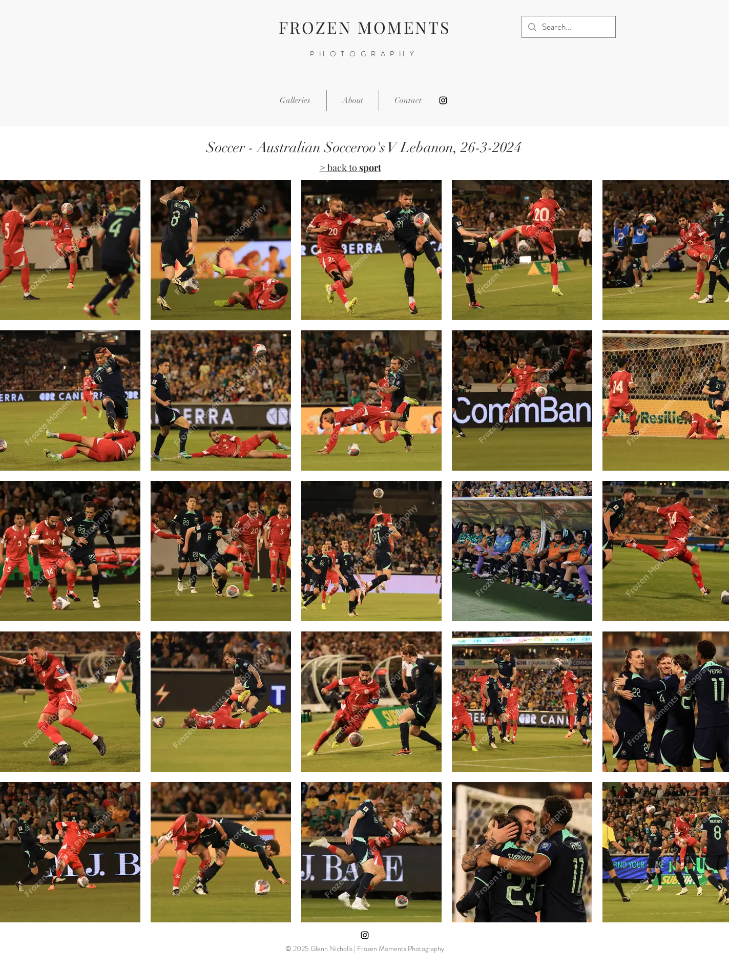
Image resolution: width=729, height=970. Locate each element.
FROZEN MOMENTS (365, 27)
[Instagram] (443, 100)
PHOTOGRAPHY (364, 54)
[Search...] (568, 26)
